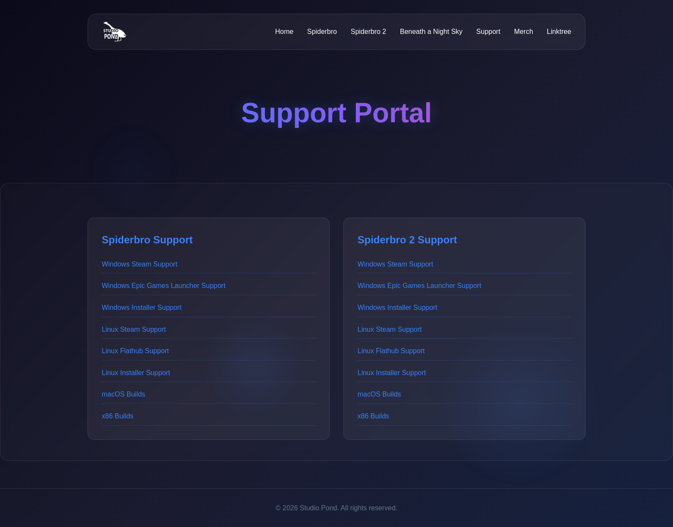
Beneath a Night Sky (431, 31)
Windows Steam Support (139, 264)
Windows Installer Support (142, 307)
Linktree (559, 31)
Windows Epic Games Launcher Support (163, 285)
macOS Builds (123, 394)
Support (488, 31)
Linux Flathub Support (135, 350)
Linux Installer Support (136, 372)
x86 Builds (117, 416)
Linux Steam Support (134, 329)
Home (284, 31)
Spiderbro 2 (368, 31)
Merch (523, 31)
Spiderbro (322, 31)
